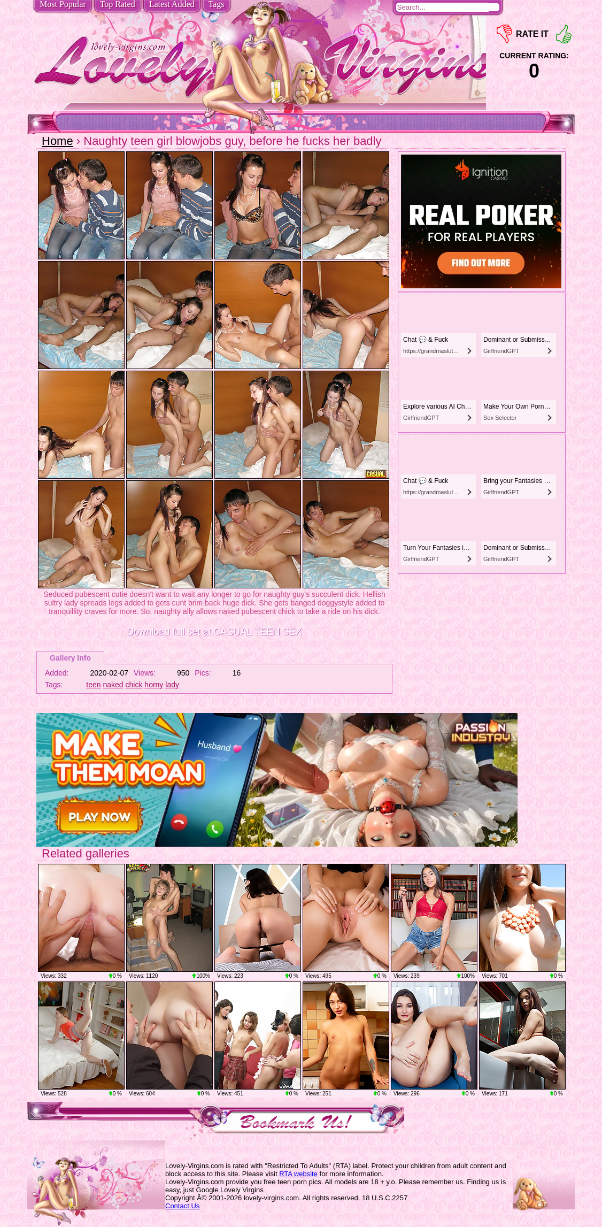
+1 (564, 34)
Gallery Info (70, 658)
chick (134, 684)
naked (113, 684)
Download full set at (214, 631)
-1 (504, 34)
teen (93, 684)
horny (153, 684)
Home (57, 141)
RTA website (298, 1174)
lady (172, 684)
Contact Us (182, 1206)
